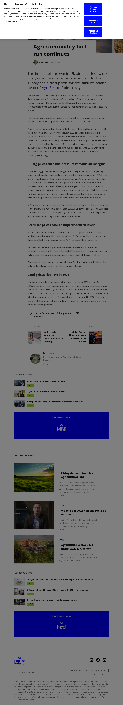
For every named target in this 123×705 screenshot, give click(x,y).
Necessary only (93, 21)
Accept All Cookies (93, 32)
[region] (61, 19)
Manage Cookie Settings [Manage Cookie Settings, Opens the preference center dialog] (93, 9)
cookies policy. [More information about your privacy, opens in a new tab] (11, 21)
